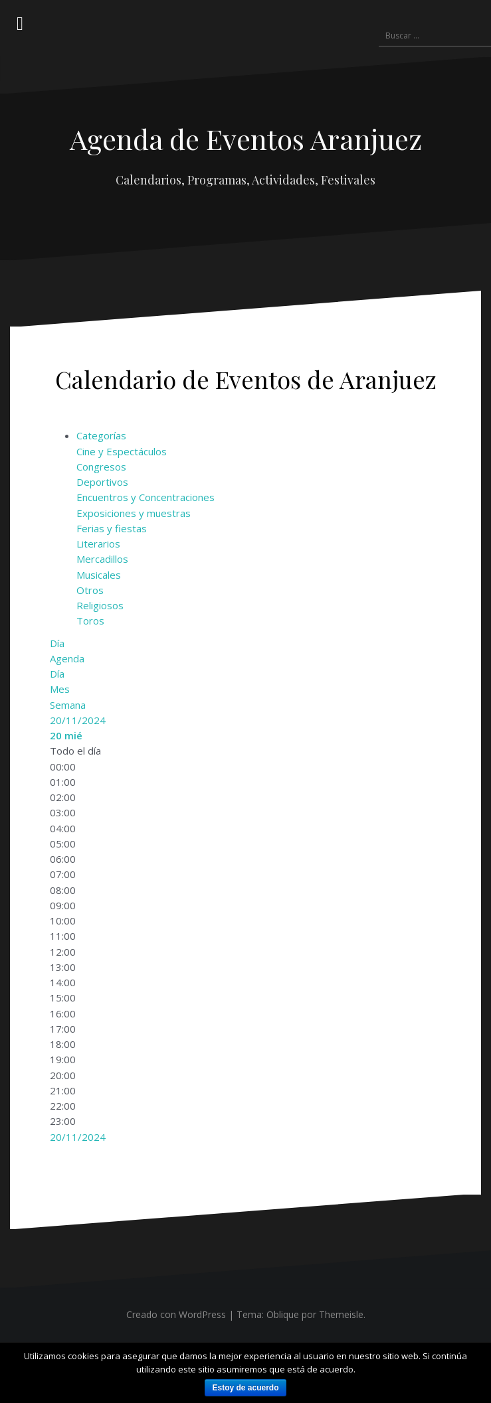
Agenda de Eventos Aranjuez (246, 138)
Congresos (101, 466)
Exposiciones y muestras (133, 513)
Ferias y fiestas (111, 528)
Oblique (282, 1314)
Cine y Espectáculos (121, 451)
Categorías (101, 435)
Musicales (98, 574)
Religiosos (100, 605)
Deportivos (102, 481)
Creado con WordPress (176, 1314)
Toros (90, 620)
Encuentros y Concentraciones (145, 497)
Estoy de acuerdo (245, 1387)
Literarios (98, 543)
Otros (90, 590)
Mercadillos (102, 558)
